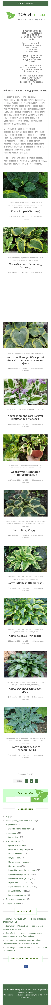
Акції (8, 816)
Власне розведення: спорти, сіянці (21, 821)
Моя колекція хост (26, 205)
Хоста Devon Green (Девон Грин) (25, 690)
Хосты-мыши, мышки (17, 895)
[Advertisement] (25, 300)
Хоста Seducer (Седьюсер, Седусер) (25, 266)
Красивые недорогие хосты (33, 353)
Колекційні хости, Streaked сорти (22, 870)
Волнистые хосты (29, 258)
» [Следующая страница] (36, 781)
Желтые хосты (14, 866)
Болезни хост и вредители (19, 829)
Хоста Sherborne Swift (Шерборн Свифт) (25, 748)
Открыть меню (25, 3)
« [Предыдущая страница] (26, 781)
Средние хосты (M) (30, 207)
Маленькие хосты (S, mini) (35, 409)
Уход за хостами (13, 903)
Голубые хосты (14, 202)
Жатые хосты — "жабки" (18, 862)
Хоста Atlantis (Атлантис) (26, 635)
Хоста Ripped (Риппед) (25, 211)
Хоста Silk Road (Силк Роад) (25, 583)
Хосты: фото (13, 837)
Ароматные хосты (16, 845)
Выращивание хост (14, 825)
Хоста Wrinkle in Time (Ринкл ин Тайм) (25, 473)
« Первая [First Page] (18, 781)
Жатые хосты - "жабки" (27, 202)
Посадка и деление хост (16, 899)
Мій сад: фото (12, 833)
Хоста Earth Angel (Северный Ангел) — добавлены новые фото (25, 360)
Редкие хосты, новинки (18, 883)
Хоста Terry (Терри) (25, 530)
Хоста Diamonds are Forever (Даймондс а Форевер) (25, 417)
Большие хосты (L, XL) (15, 258)
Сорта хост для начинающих (32, 412)
